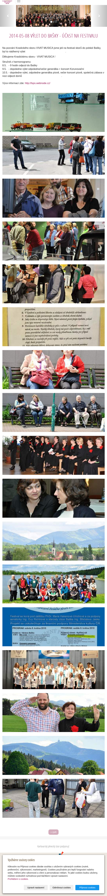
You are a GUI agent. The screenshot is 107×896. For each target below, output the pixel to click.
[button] (8, 16)
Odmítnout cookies (61, 887)
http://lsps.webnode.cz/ (37, 83)
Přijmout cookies (87, 887)
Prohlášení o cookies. (18, 879)
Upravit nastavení (35, 887)
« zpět (53, 832)
